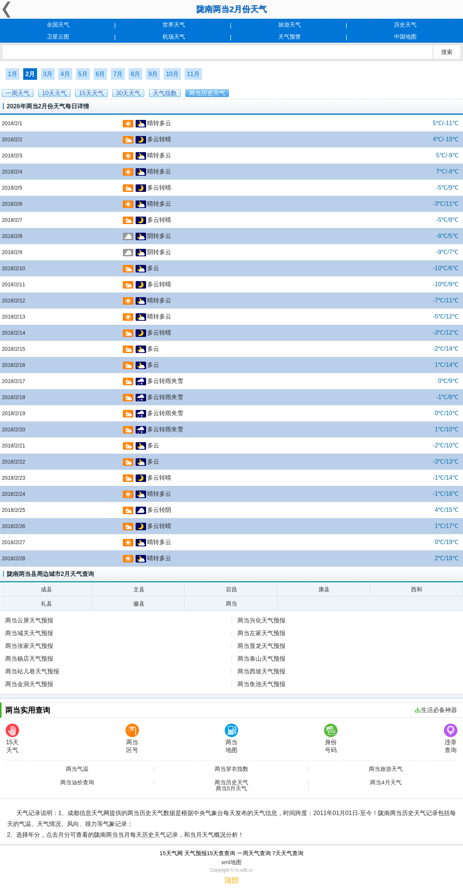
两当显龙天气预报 (261, 646)
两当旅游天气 (386, 769)
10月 (172, 74)
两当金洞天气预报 (29, 684)
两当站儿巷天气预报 (32, 671)
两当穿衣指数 (231, 769)
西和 (416, 589)
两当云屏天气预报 (29, 620)
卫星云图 (58, 36)
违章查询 (450, 738)
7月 (117, 74)
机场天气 (174, 36)
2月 (30, 74)
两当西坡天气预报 (261, 671)
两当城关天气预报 (29, 633)
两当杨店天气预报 (29, 658)
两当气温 (77, 769)
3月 (47, 74)
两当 (231, 603)
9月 (153, 74)
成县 (46, 589)
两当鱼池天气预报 (261, 684)
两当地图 (231, 738)
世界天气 (174, 24)
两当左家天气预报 (261, 633)
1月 (12, 74)
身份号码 (331, 738)
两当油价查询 (77, 782)
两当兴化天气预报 (261, 620)
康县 (324, 589)
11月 (193, 74)
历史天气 (405, 24)
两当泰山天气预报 (261, 658)
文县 (139, 589)
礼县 (46, 603)
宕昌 (231, 589)
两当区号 (132, 738)
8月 (135, 74)
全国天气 (58, 24)
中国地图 (405, 36)
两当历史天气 (231, 782)
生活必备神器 (436, 710)
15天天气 (12, 738)
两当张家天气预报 (29, 646)
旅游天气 (289, 24)
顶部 (231, 880)
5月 (83, 74)
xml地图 (231, 862)
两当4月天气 (385, 782)
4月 (65, 74)
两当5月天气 (231, 788)
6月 (100, 74)
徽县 (139, 603)
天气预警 (289, 36)
